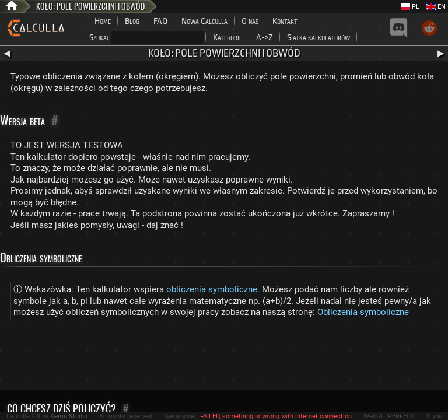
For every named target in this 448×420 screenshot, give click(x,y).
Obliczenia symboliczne (363, 312)
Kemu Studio (69, 416)
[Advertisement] (224, 358)
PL (410, 6)
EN (436, 6)
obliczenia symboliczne (211, 289)
